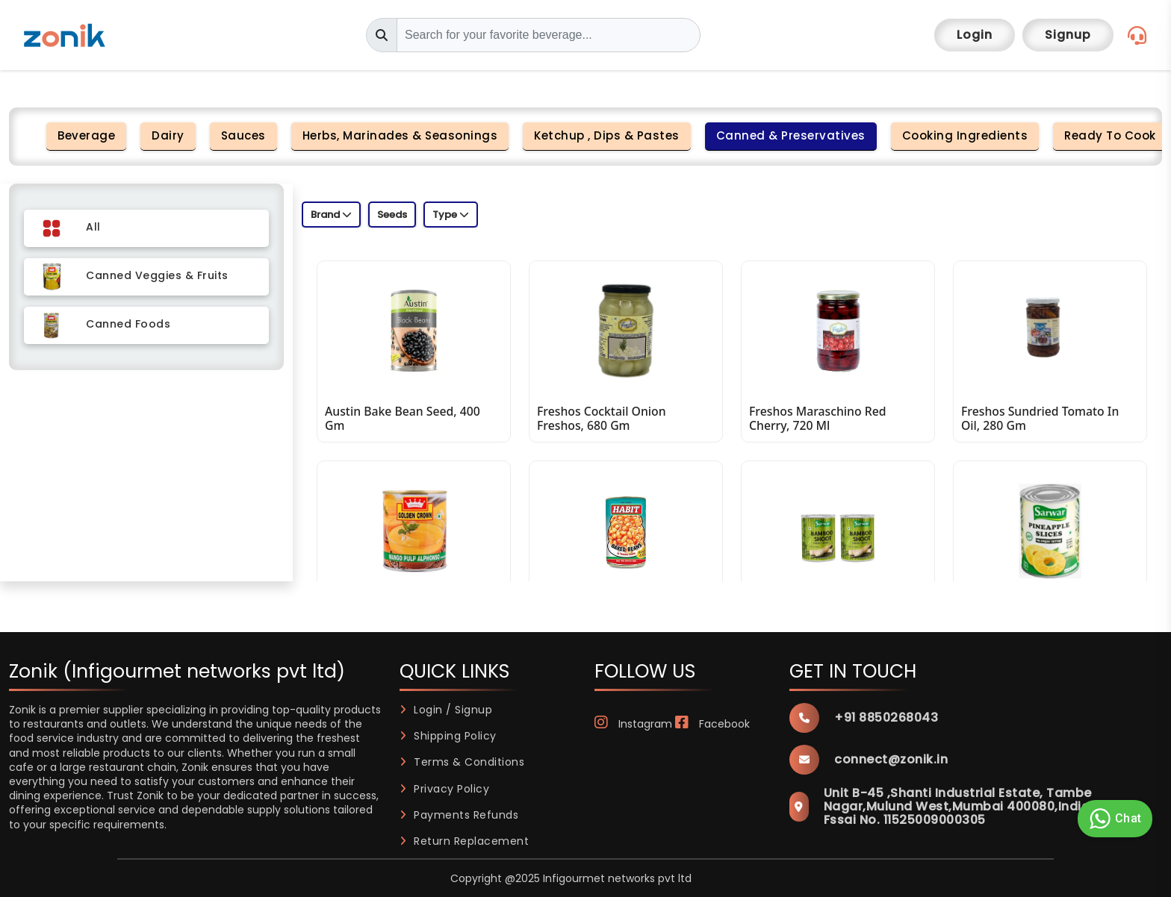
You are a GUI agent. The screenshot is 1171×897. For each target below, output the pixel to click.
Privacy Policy (445, 788)
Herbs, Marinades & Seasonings (400, 135)
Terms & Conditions (462, 761)
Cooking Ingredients (965, 135)
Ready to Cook (1110, 135)
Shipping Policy (448, 735)
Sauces (243, 135)
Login (975, 34)
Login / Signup (446, 709)
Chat (1113, 819)
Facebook (712, 723)
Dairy (168, 135)
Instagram (633, 723)
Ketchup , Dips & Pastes (607, 135)
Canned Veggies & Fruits (157, 275)
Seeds (392, 214)
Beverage (86, 135)
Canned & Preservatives (791, 135)
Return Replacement (464, 841)
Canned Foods (128, 323)
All (93, 226)
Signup (1068, 34)
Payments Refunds (459, 814)
